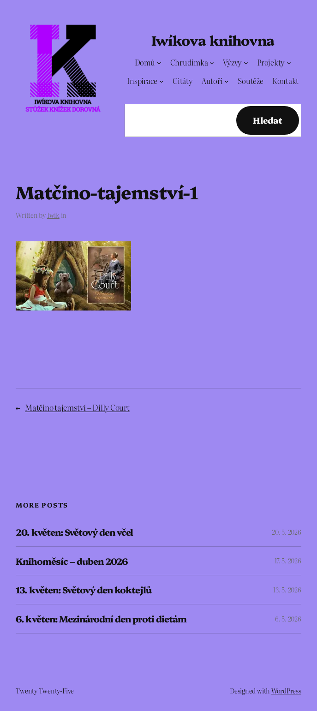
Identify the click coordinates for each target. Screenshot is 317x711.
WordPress (286, 690)
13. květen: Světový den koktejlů (83, 590)
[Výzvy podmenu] (246, 62)
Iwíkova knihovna (213, 39)
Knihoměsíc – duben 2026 (72, 561)
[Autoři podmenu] (226, 81)
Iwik (53, 215)
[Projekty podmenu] (289, 62)
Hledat (267, 120)
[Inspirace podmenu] (161, 81)
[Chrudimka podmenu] (211, 62)
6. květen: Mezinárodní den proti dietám (101, 619)
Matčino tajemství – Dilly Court (77, 407)
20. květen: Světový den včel (74, 532)
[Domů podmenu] (159, 62)
